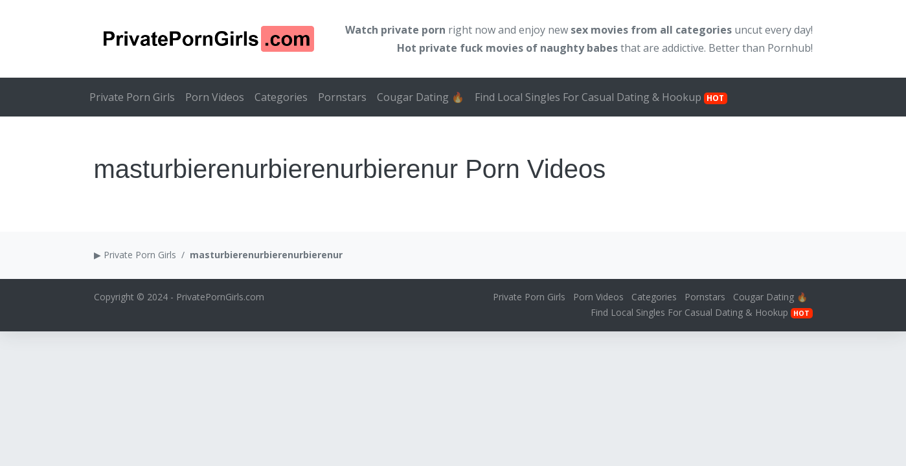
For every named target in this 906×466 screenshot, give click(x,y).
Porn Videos (214, 97)
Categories (281, 97)
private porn (413, 30)
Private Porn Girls (132, 97)
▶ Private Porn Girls (135, 255)
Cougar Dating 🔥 (420, 97)
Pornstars (342, 97)
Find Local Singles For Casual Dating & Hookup (601, 97)
